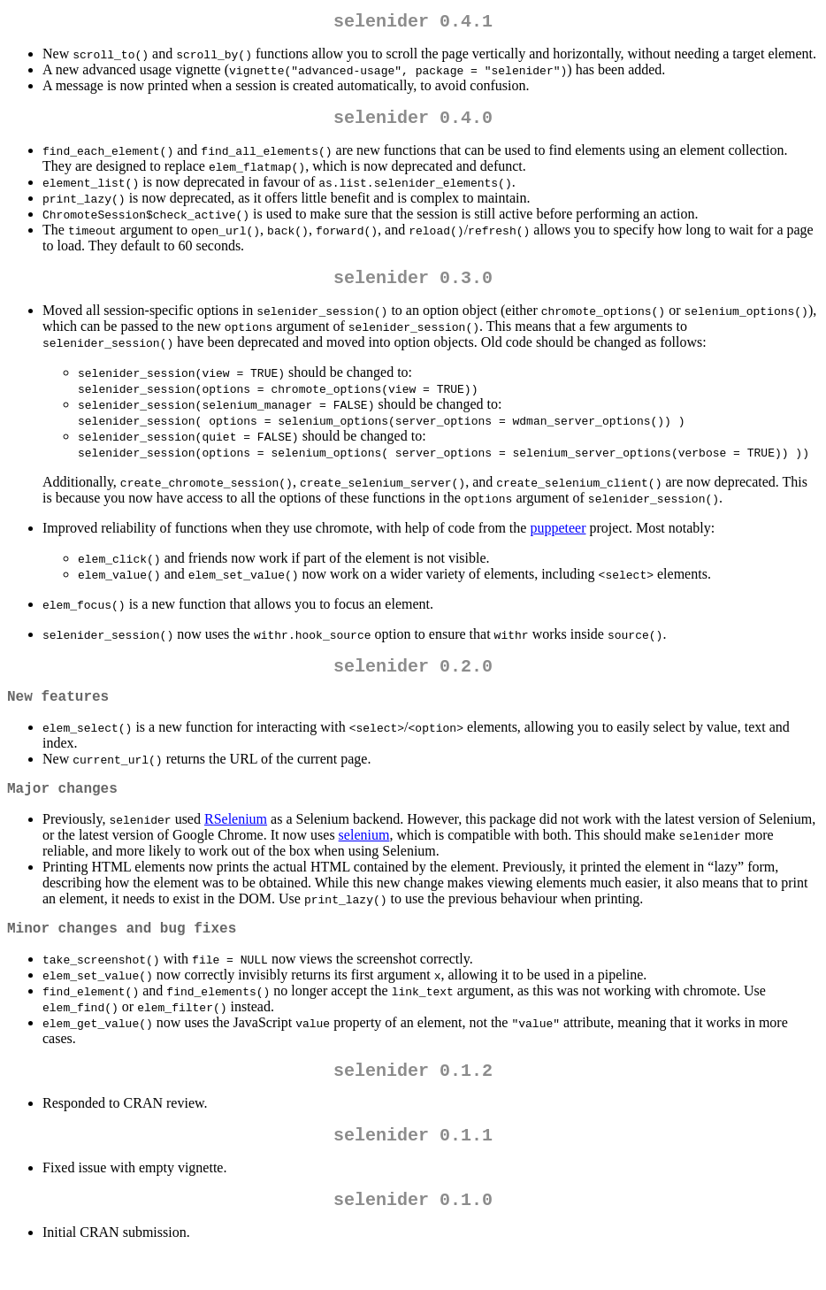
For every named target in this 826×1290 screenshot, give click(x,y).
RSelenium (235, 840)
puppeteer (557, 538)
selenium (364, 856)
